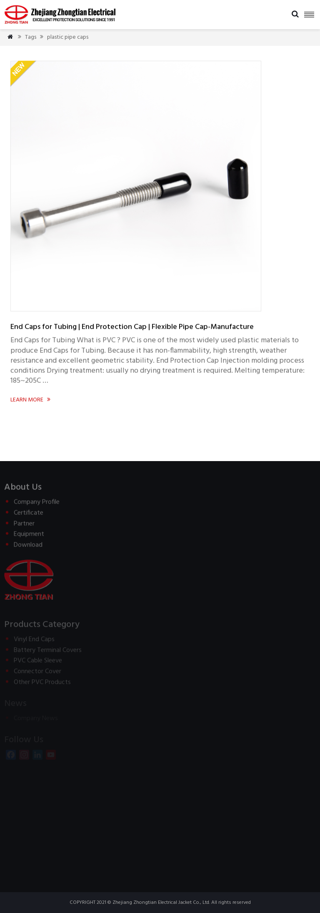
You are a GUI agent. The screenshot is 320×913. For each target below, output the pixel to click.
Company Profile (37, 504)
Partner (24, 526)
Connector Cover (37, 673)
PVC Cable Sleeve (38, 662)
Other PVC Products (42, 684)
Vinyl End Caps (34, 641)
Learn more (31, 400)
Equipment (29, 536)
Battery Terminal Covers (48, 652)
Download (28, 547)
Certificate (28, 515)
